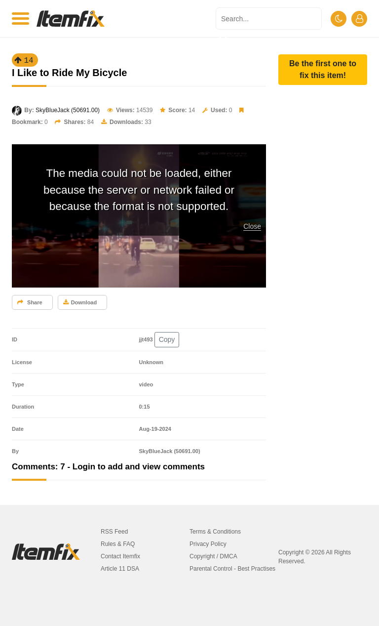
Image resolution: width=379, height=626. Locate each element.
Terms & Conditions (215, 531)
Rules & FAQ (118, 544)
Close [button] (252, 226)
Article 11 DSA (120, 568)
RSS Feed (114, 531)
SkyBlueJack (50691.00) (68, 110)
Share (29, 302)
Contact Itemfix (120, 556)
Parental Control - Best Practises (232, 568)
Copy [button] (167, 339)
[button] (322, 69)
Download (80, 302)
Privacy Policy (208, 544)
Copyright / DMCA (213, 556)
